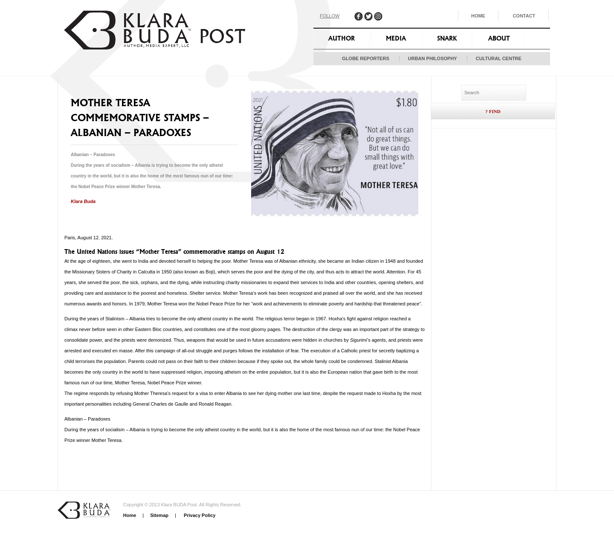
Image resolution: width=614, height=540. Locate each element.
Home (478, 15)
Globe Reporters (365, 58)
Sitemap (159, 515)
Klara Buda (83, 201)
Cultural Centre (498, 58)
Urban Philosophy (432, 58)
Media (396, 38)
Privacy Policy (199, 515)
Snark (447, 38)
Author (341, 38)
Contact (524, 15)
